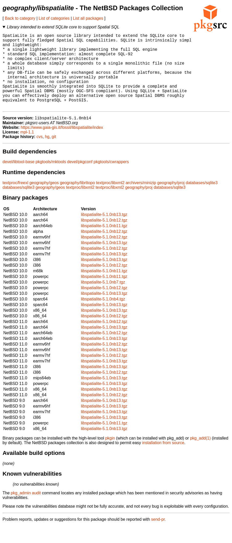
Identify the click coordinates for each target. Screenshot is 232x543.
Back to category (20, 18)
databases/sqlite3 (202, 200)
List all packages (88, 18)
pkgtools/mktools (51, 179)
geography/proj (171, 200)
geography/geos (44, 200)
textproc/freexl (15, 200)
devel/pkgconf (80, 179)
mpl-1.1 (27, 149)
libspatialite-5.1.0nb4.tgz (103, 316)
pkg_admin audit (26, 510)
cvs (40, 154)
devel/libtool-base (19, 179)
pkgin (110, 455)
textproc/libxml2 (110, 200)
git (54, 154)
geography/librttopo (77, 200)
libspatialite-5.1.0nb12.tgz (104, 237)
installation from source (163, 460)
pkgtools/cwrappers (111, 179)
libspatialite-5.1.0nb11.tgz (104, 243)
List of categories (54, 18)
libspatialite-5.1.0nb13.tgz (104, 231)
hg (47, 154)
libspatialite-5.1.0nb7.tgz (103, 299)
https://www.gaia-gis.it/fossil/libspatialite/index (62, 144)
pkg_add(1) (200, 455)
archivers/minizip (141, 200)
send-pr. (158, 536)
